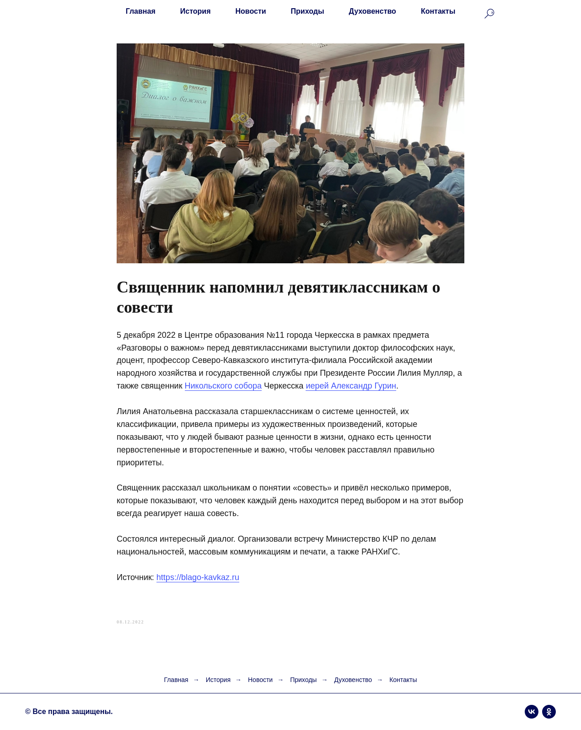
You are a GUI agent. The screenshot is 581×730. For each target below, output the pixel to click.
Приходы (307, 11)
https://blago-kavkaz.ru (197, 577)
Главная (141, 11)
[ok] (549, 712)
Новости (251, 11)
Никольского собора (223, 385)
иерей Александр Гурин (351, 385)
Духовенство (372, 11)
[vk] (531, 712)
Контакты (438, 11)
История (195, 11)
